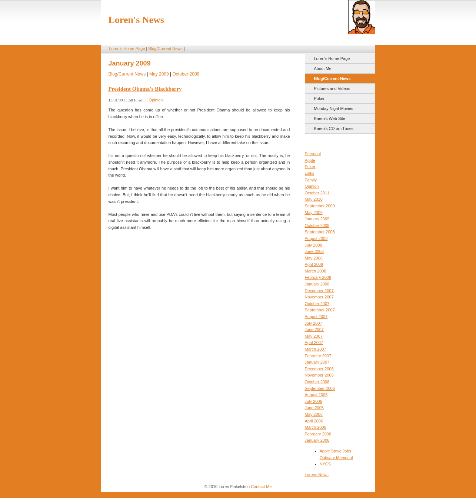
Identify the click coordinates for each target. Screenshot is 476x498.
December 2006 (319, 369)
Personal (313, 153)
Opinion (312, 186)
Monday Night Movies (333, 108)
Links (309, 173)
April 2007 (314, 342)
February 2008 (318, 277)
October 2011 (317, 193)
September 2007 (320, 310)
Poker (319, 98)
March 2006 (315, 427)
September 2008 (320, 232)
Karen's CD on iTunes (334, 128)
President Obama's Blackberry (145, 89)
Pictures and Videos (332, 88)
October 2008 (317, 225)
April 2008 (314, 264)
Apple (310, 160)
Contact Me (261, 486)
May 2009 (314, 212)
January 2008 (317, 284)
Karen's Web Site (329, 118)
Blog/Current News (165, 48)
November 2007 (319, 297)
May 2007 (314, 336)
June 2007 (314, 329)
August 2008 (316, 238)
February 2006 (318, 434)
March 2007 (315, 349)
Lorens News (317, 474)
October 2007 (317, 303)
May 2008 (314, 258)
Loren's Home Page (127, 48)
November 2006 (319, 375)
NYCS (325, 464)
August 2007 (316, 316)
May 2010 (314, 199)
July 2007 (313, 323)
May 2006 (314, 414)
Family (311, 180)
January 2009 (317, 219)
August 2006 (316, 394)
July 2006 (313, 401)
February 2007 (318, 356)
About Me (323, 68)
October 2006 (317, 382)
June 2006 (314, 407)
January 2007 (317, 362)
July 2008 (313, 245)
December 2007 (319, 290)
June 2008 (314, 251)
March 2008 (315, 271)
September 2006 (320, 388)
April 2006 (314, 421)
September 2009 (320, 206)
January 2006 (317, 440)
